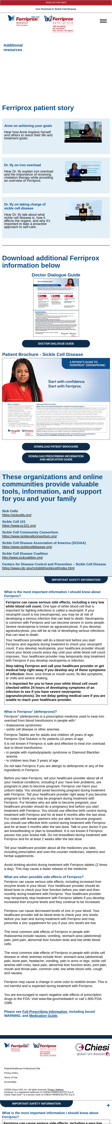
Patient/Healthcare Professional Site (22, 1068)
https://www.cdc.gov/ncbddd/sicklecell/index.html (38, 568)
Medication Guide (43, 1016)
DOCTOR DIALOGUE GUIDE (56, 343)
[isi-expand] (108, 1105)
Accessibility (10, 1082)
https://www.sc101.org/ (19, 525)
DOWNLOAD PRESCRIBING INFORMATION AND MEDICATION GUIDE (56, 458)
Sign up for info (56, 2)
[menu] (103, 21)
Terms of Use (10, 1077)
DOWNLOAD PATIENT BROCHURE (56, 446)
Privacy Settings (56, 1089)
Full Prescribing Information (44, 1011)
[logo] (41, 23)
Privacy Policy (11, 1073)
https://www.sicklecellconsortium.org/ (29, 536)
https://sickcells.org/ (16, 515)
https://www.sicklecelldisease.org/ (27, 547)
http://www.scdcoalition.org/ (22, 557)
